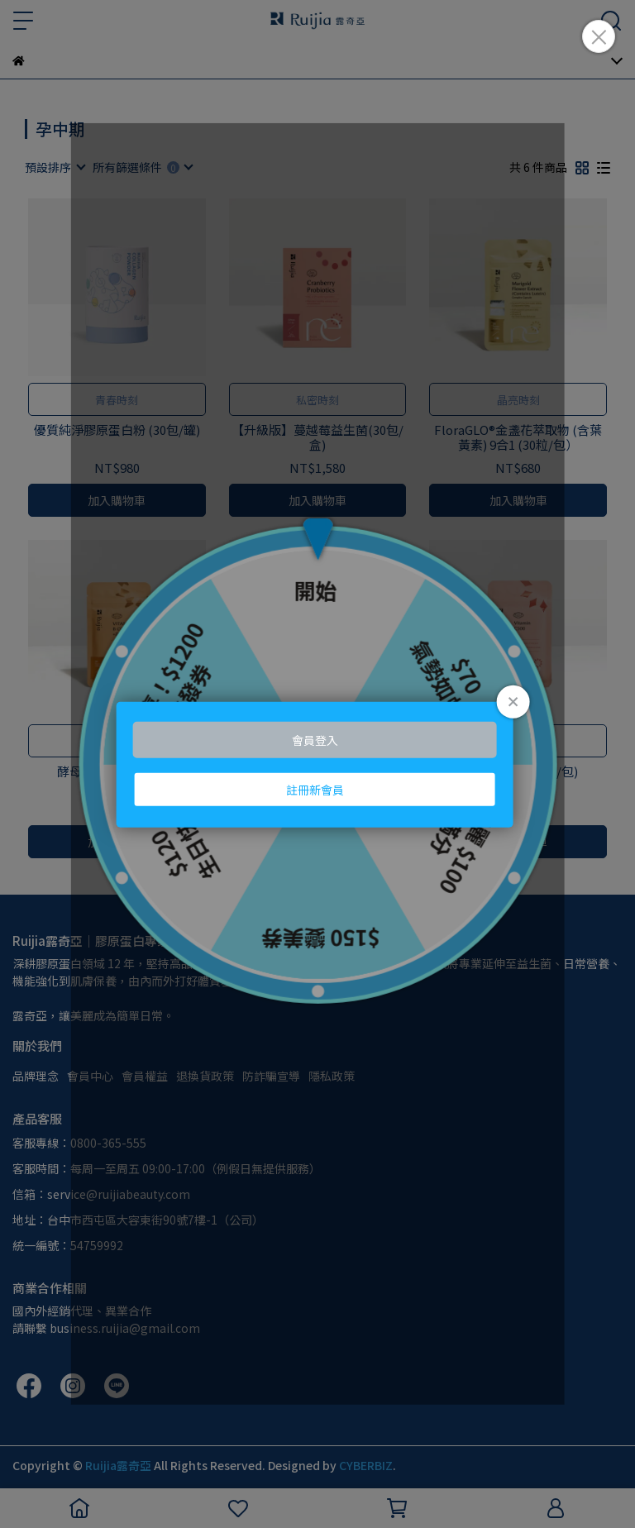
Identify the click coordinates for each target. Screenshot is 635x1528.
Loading (317, 764)
